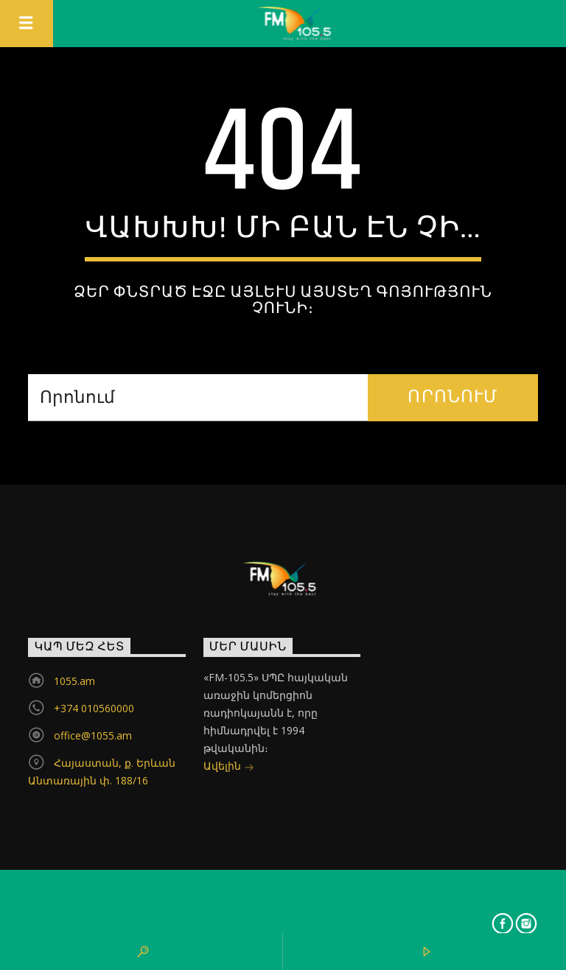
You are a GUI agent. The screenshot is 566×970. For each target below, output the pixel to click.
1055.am (74, 681)
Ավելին (228, 767)
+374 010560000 (94, 708)
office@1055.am (93, 735)
